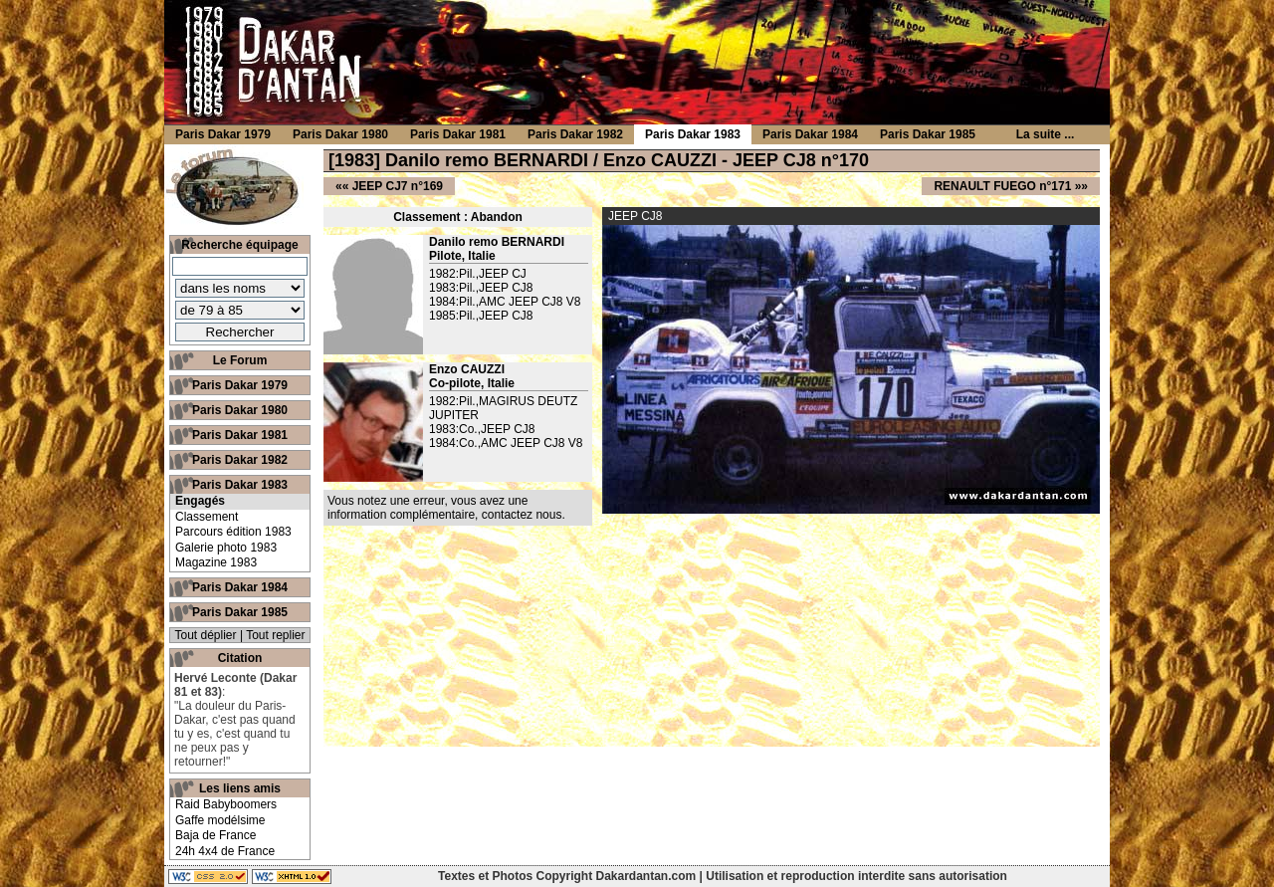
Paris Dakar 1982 (240, 460)
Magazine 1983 (216, 562)
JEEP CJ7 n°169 (397, 186)
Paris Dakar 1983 (240, 485)
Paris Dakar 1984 (240, 587)
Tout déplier (206, 635)
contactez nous (522, 515)
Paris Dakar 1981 (240, 435)
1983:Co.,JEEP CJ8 (482, 429)
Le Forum (240, 360)
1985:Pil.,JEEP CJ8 (481, 316)
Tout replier (275, 635)
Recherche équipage (239, 245)
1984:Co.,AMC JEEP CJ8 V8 (506, 443)
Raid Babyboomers (226, 804)
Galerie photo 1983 (226, 547)
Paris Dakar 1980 (240, 410)
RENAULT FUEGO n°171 (1002, 186)
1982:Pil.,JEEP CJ (478, 274)
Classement (206, 517)
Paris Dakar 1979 (240, 385)
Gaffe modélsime (220, 820)
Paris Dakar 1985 (240, 612)
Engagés (200, 501)
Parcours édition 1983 (233, 532)
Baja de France (215, 835)
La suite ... (1045, 134)
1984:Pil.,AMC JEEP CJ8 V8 (505, 302)
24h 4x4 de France (225, 851)
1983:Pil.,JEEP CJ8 (481, 288)
